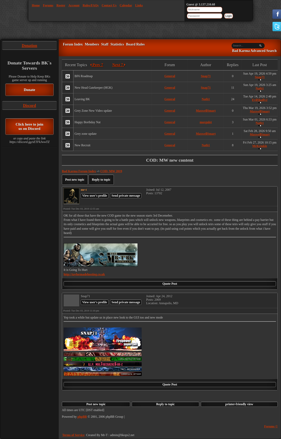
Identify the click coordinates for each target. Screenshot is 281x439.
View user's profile (94, 195)
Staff (104, 44)
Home (36, 5)
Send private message (125, 195)
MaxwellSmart (206, 110)
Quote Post (169, 283)
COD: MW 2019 (111, 171)
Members (92, 44)
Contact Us (109, 5)
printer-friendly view (239, 404)
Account (74, 5)
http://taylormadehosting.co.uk (84, 274)
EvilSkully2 (259, 100)
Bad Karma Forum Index (79, 171)
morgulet (206, 122)
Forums (48, 5)
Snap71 (206, 76)
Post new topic (74, 179)
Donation (29, 45)
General (169, 76)
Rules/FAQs (90, 5)
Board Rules (135, 44)
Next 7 (118, 65)
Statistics (117, 44)
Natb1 (260, 88)
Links (139, 5)
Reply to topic (101, 179)
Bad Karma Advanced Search (254, 51)
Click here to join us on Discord (29, 126)
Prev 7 (96, 65)
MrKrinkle (259, 146)
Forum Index (73, 44)
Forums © (271, 426)
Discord (29, 105)
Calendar (126, 5)
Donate (29, 90)
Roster (60, 5)
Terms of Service (73, 435)
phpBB (82, 416)
